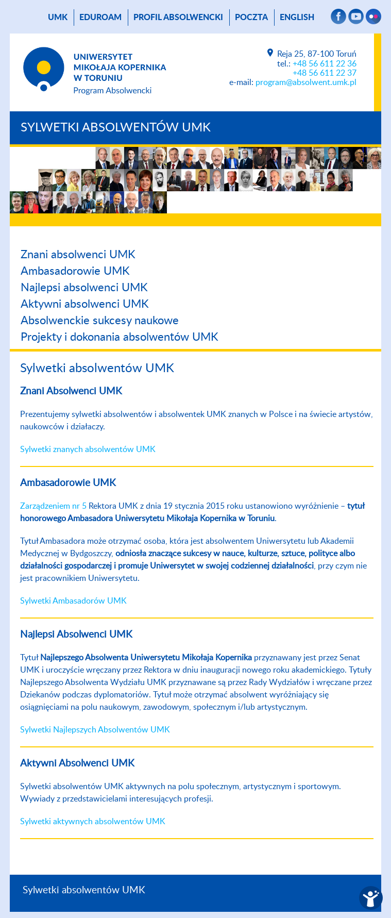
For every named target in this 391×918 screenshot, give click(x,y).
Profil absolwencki (178, 17)
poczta (251, 17)
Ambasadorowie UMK (75, 271)
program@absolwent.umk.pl (306, 82)
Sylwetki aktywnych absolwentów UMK (92, 821)
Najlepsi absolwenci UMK (84, 287)
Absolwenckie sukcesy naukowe (100, 320)
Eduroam (100, 17)
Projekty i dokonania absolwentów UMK (119, 337)
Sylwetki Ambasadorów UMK (73, 601)
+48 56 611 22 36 (324, 64)
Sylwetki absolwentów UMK (116, 128)
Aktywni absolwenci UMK (85, 304)
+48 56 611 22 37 (324, 73)
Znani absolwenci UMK (78, 254)
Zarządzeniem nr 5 (53, 506)
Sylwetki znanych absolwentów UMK (88, 449)
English (297, 17)
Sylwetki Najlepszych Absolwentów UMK (95, 730)
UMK (57, 17)
